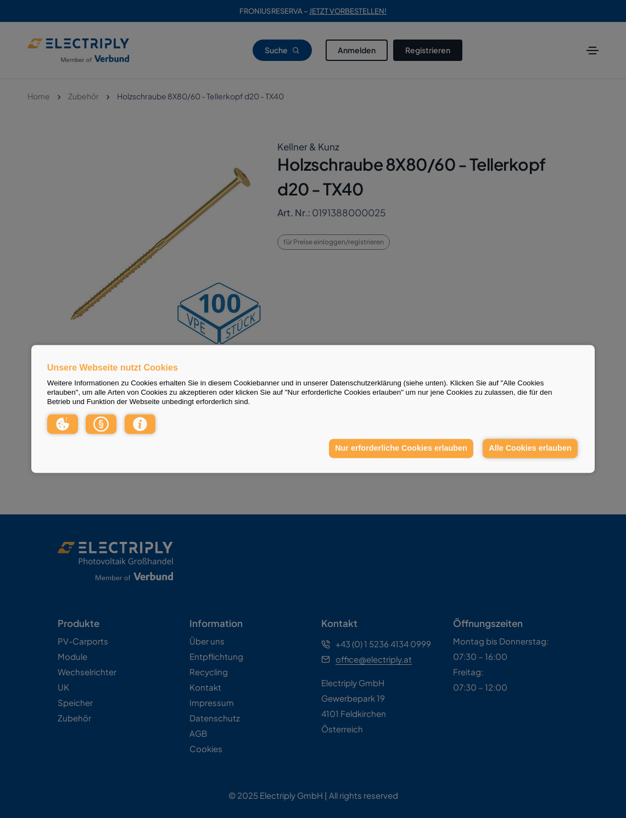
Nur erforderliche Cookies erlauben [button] (401, 448)
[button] (62, 424)
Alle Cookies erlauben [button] (530, 448)
